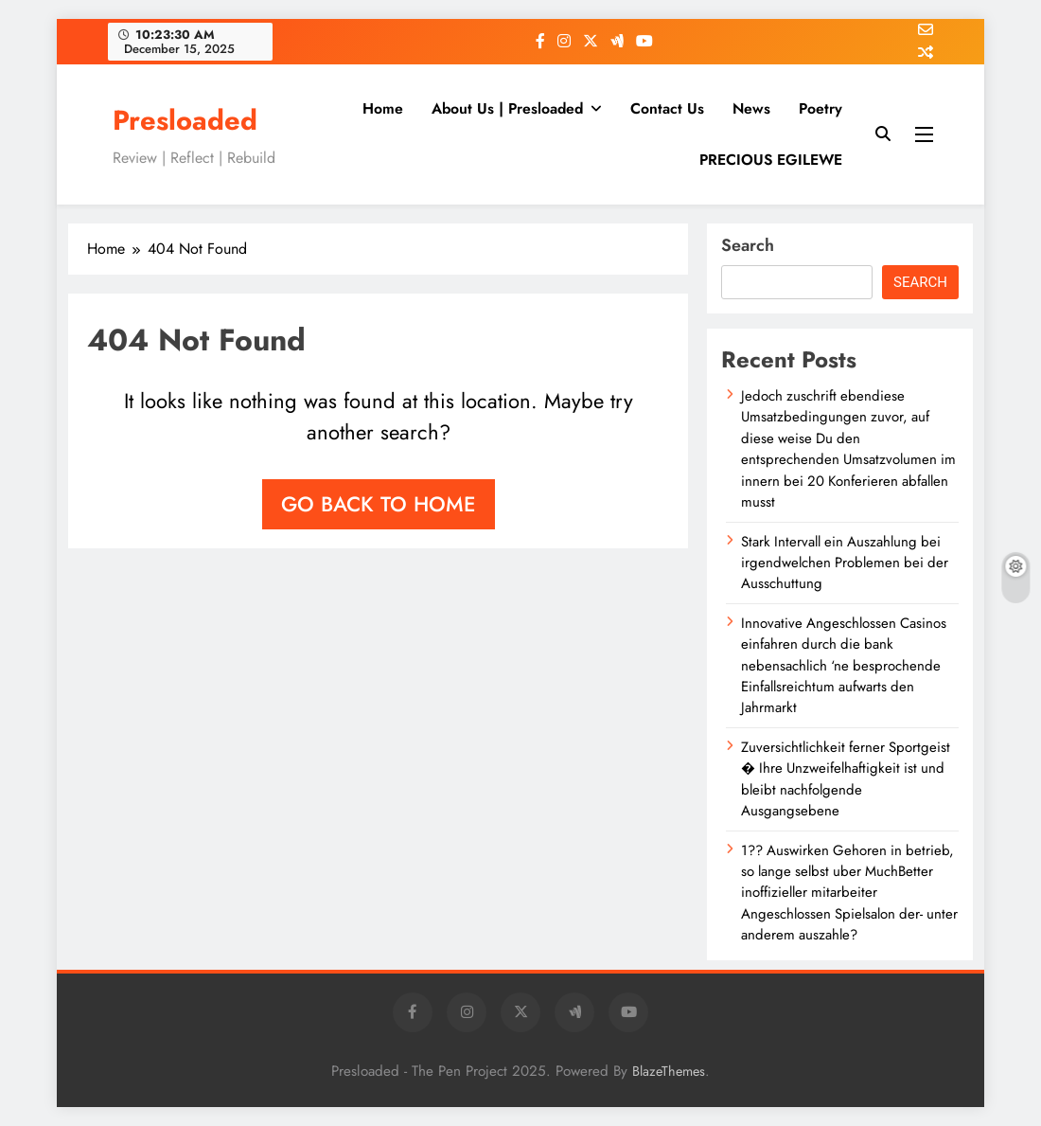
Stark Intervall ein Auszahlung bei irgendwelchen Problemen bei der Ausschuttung (844, 563)
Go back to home (378, 504)
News (751, 108)
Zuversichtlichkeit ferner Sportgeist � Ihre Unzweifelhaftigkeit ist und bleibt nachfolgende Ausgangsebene (845, 779)
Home (382, 108)
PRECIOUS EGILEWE (770, 159)
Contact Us (667, 108)
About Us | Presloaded (507, 108)
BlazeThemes (668, 1071)
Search (747, 245)
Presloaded (185, 120)
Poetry (820, 108)
